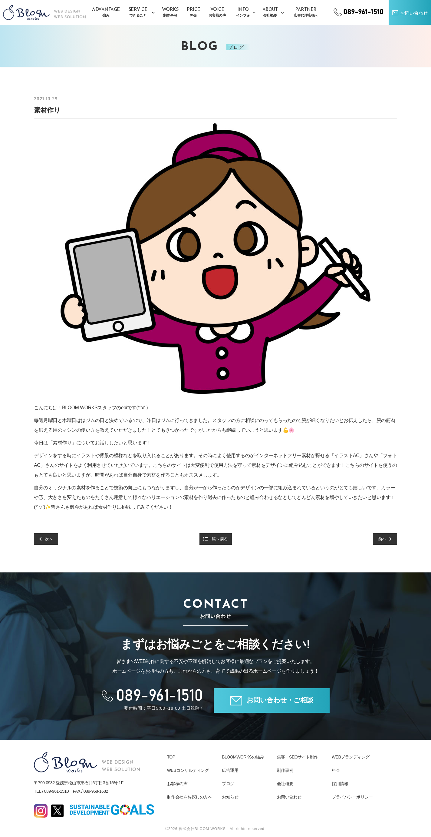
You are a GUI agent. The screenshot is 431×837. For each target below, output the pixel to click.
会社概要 (285, 783)
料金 (336, 770)
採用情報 (340, 783)
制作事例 (285, 770)
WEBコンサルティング (188, 770)
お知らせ (230, 797)
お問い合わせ (289, 797)
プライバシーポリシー (352, 797)
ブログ (228, 783)
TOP (171, 757)
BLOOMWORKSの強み (243, 757)
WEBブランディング (351, 757)
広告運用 (230, 770)
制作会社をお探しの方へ (189, 797)
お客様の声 (177, 783)
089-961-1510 (56, 791)
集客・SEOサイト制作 (297, 757)
